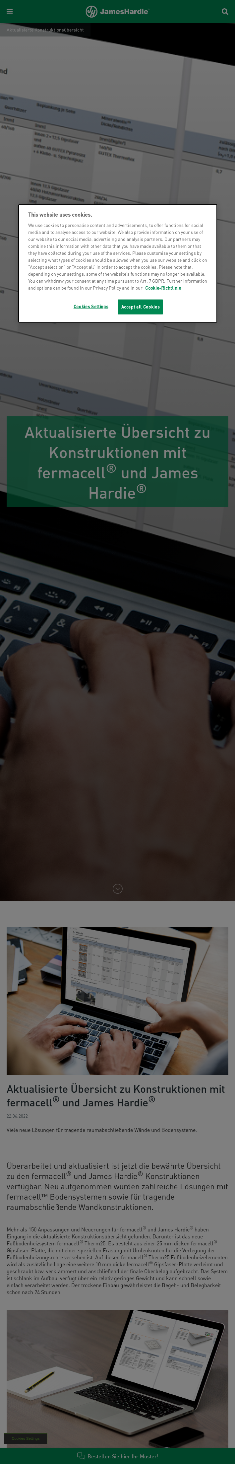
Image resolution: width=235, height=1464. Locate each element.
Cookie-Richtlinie (163, 288)
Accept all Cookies (140, 307)
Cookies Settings (91, 306)
